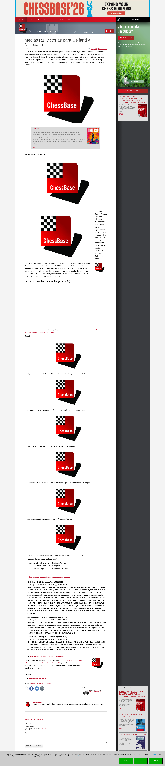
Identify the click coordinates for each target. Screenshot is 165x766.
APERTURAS (41, 20)
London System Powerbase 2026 (133, 735)
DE (85, 32)
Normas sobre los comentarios (34, 719)
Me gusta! (94, 49)
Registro (43, 728)
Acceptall (156, 761)
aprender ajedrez (66, 20)
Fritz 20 (36, 129)
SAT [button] (52, 20)
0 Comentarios (102, 49)
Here (154, 754)
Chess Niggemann (95, 691)
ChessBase (37, 702)
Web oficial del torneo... (38, 678)
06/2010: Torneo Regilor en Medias (40, 683)
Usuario (29, 724)
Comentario (28, 730)
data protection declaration (84, 756)
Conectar (135, 20)
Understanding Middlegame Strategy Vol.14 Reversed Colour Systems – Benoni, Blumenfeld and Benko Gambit (132, 694)
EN (87, 32)
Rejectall (141, 761)
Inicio (30, 20)
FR (92, 32)
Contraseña (30, 726)
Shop (21, 20)
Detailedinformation (126, 761)
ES (90, 32)
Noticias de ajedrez (43, 31)
